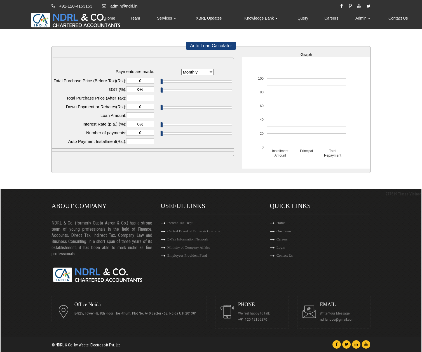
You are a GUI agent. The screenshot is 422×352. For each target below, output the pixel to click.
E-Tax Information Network (187, 240)
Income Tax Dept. (180, 223)
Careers (341, 21)
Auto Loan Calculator (211, 45)
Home (144, 21)
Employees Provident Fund (187, 258)
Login (280, 249)
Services (194, 21)
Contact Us (400, 21)
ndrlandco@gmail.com (338, 319)
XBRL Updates (232, 21)
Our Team (283, 232)
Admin (368, 21)
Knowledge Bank (278, 21)
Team (166, 21)
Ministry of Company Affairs (188, 249)
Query (315, 21)
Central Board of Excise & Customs (193, 232)
